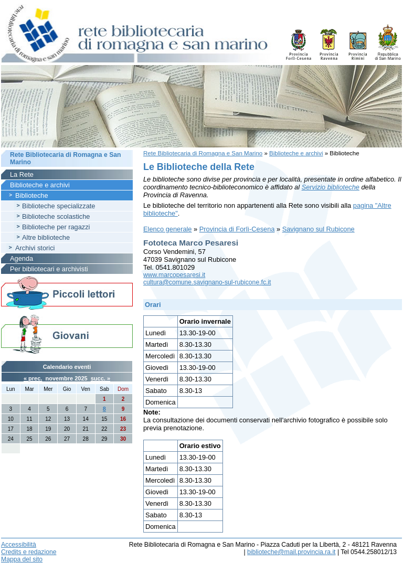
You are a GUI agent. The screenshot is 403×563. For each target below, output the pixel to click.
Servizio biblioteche (330, 187)
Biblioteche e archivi (296, 153)
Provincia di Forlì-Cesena (237, 229)
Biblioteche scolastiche (56, 216)
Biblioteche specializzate (58, 206)
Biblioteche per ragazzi (56, 227)
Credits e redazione (28, 552)
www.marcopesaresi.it (174, 275)
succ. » (100, 378)
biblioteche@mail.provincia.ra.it (291, 552)
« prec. (33, 378)
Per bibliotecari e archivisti (49, 269)
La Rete (22, 174)
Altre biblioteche (46, 237)
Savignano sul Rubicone (318, 229)
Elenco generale (167, 229)
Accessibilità (18, 544)
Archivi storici (35, 248)
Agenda (21, 258)
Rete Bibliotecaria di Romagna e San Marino (202, 153)
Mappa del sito (22, 559)
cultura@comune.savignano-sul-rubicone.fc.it (207, 282)
